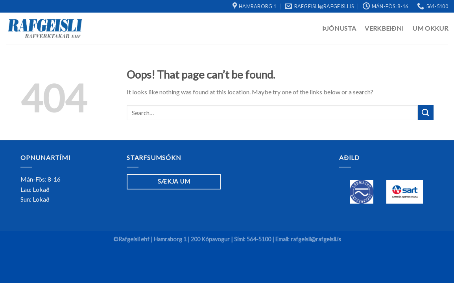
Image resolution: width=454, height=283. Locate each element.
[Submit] (426, 112)
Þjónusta (339, 28)
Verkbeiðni (384, 28)
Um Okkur (430, 28)
